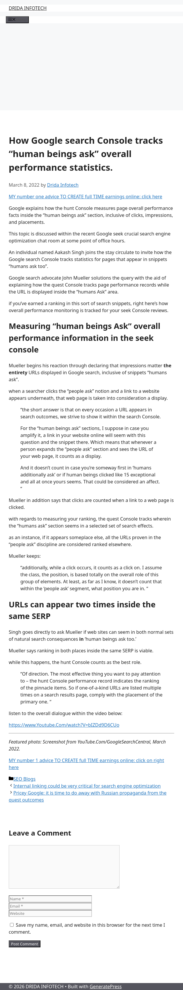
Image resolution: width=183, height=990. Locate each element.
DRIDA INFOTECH (28, 8)
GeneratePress (106, 986)
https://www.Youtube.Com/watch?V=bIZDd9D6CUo (64, 725)
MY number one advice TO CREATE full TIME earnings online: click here (85, 196)
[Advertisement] (91, 66)
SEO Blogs (24, 779)
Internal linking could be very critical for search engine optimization (87, 786)
